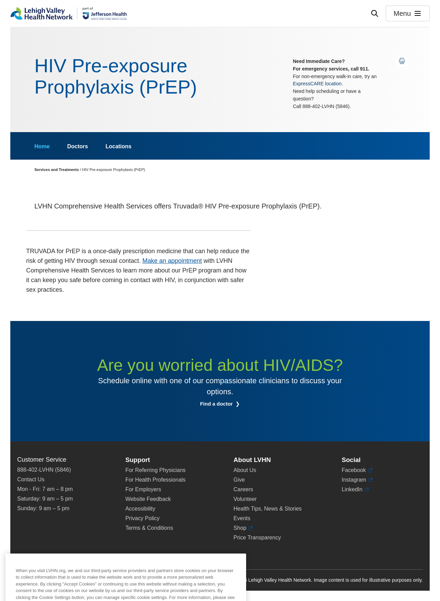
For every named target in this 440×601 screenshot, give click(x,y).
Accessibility (140, 509)
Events (241, 518)
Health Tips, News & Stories (267, 509)
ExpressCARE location (317, 83)
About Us (244, 470)
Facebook (357, 470)
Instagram (357, 480)
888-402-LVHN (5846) (44, 470)
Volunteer (245, 499)
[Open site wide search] (375, 13)
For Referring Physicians (155, 470)
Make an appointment (172, 260)
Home (42, 146)
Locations (119, 146)
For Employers (143, 489)
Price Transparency (257, 537)
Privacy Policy (142, 518)
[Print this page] (402, 61)
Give (239, 480)
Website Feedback (148, 499)
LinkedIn (355, 489)
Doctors (77, 146)
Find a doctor (217, 404)
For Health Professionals (155, 480)
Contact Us (30, 479)
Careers (243, 489)
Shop (243, 528)
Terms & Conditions (149, 528)
